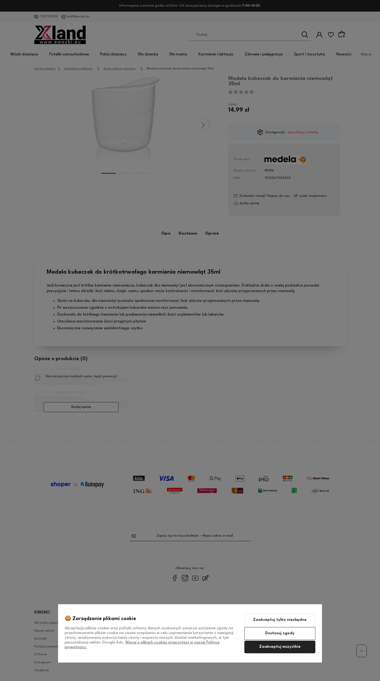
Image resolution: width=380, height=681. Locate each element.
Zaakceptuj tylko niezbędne (280, 620)
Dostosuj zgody (279, 633)
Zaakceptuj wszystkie (280, 647)
